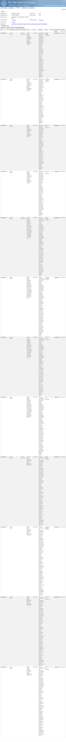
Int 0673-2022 (3, 217)
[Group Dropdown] (8, 27)
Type (34, 29)
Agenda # (18, 29)
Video (14, 22)
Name (28, 29)
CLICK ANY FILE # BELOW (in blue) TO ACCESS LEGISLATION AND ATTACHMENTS (29, 23)
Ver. (8, 29)
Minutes (41, 20)
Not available (62, 31)
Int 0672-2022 (3, 33)
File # (2, 29)
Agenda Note (23, 29)
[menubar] (12, 28)
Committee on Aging (15, 13)
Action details (56, 33)
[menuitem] (3, 27)
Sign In (64, 0)
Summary (40, 29)
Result (52, 29)
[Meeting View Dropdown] (19, 27)
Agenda (14, 20)
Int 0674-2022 (3, 456)
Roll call (55, 31)
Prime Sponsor (12, 29)
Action (46, 29)
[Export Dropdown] (12, 27)
